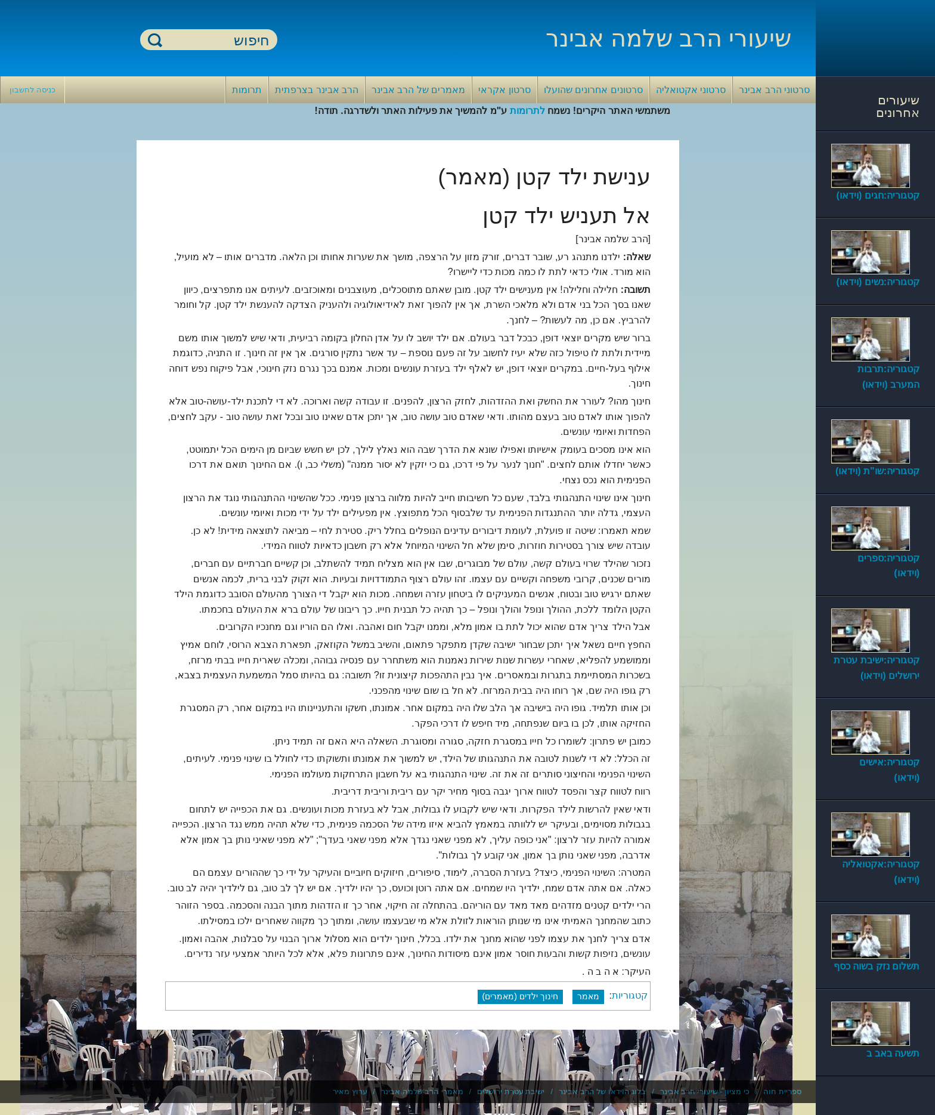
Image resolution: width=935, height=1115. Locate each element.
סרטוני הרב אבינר (774, 90)
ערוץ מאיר (350, 1091)
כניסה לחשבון (32, 89)
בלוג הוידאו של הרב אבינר (602, 1091)
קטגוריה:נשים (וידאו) (878, 282)
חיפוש (155, 39)
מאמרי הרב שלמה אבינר (422, 1091)
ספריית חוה (782, 1091)
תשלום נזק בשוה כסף (876, 966)
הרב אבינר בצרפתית (316, 90)
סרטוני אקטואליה (691, 90)
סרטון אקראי (504, 90)
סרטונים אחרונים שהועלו (593, 90)
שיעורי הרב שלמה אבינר (668, 38)
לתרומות (527, 111)
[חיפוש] (216, 40)
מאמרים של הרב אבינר (418, 90)
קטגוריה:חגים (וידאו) (878, 195)
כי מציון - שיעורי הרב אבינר (705, 1091)
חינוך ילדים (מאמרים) (520, 996)
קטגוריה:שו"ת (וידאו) (877, 471)
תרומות (247, 90)
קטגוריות (630, 996)
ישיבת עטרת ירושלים (510, 1091)
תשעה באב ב (892, 1053)
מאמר (588, 996)
